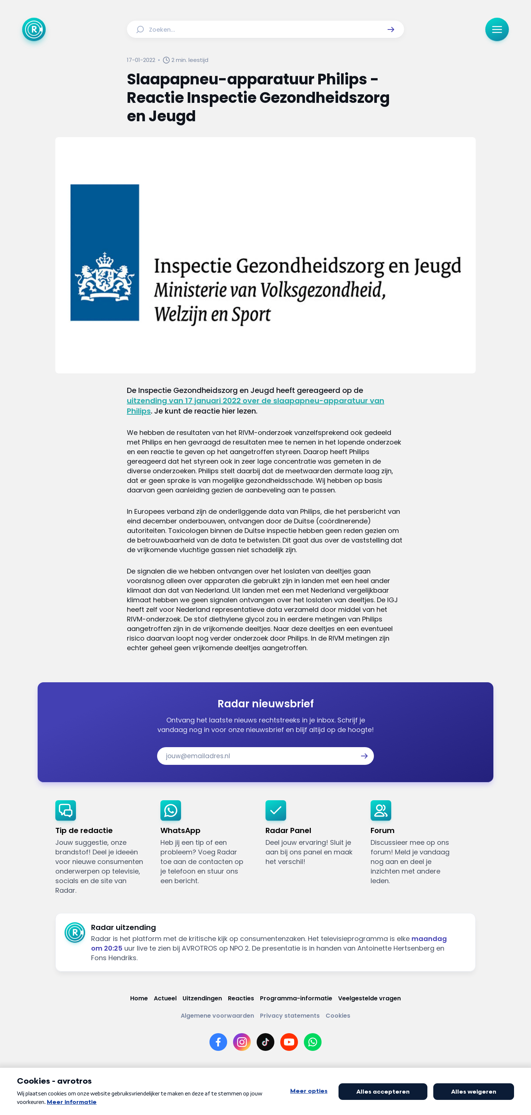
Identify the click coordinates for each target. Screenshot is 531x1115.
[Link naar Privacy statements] (290, 1015)
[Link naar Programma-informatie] (296, 998)
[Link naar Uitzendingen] (202, 998)
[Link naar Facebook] (218, 1042)
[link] (102, 847)
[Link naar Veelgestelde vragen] (369, 998)
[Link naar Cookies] (338, 1015)
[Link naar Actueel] (165, 998)
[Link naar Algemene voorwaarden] (217, 1015)
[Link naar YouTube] (289, 1042)
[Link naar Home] (139, 998)
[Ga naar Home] (34, 29)
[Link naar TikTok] (265, 1042)
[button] (390, 29)
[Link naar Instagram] (242, 1042)
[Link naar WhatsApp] (313, 1042)
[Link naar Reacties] (241, 998)
